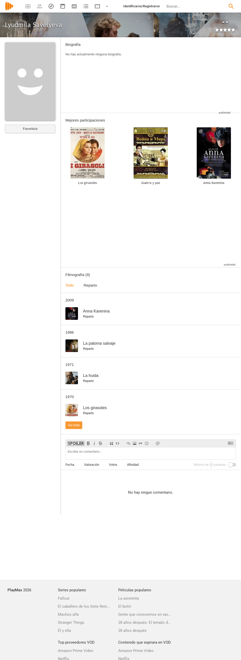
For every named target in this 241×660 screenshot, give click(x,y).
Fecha (69, 465)
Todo (69, 285)
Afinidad (133, 465)
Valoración (91, 465)
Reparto (90, 285)
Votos (113, 465)
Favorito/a (30, 129)
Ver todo (74, 425)
